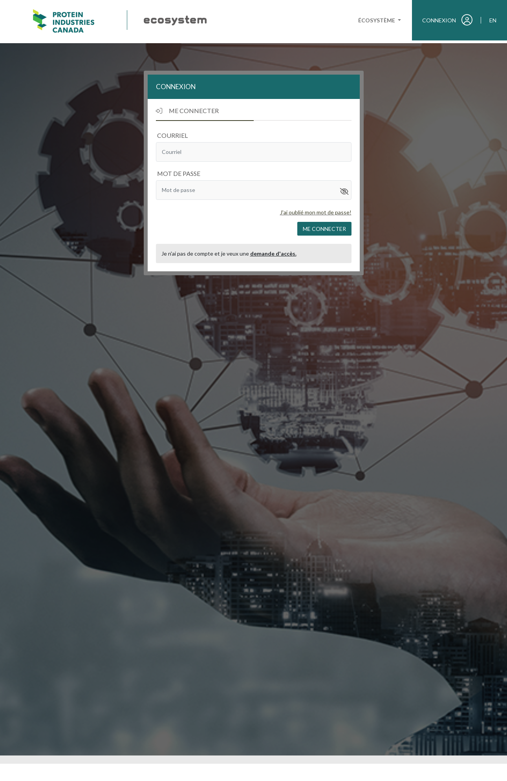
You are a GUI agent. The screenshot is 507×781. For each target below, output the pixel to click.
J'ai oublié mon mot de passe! (315, 212)
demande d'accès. (273, 253)
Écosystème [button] (377, 20)
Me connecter (324, 228)
